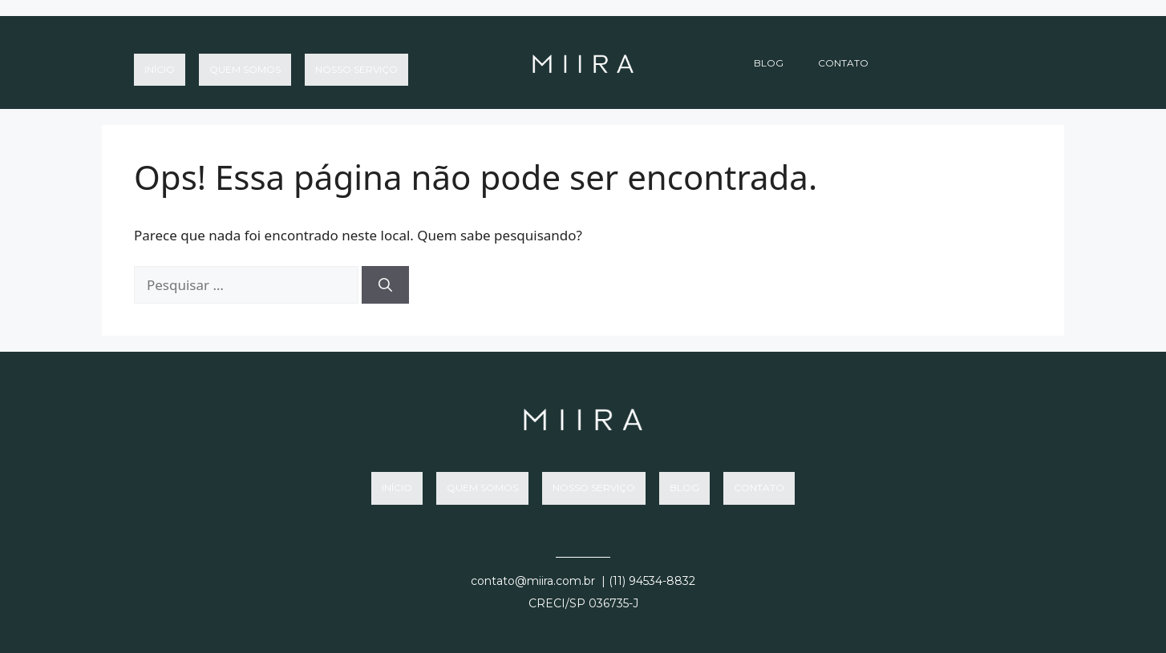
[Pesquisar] (385, 285)
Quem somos (245, 63)
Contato (843, 63)
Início (159, 63)
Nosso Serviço (356, 63)
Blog (768, 63)
